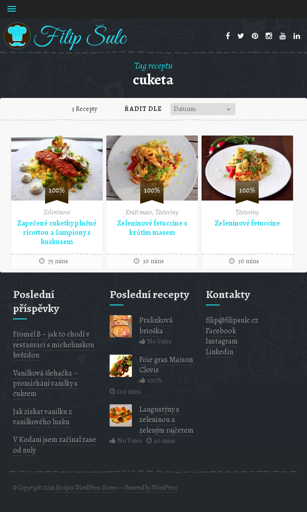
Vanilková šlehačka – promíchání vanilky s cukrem (45, 383)
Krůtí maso (138, 212)
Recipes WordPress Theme (86, 487)
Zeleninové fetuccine (247, 223)
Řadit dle (143, 108)
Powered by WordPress (150, 487)
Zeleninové (57, 212)
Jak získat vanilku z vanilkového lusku (42, 417)
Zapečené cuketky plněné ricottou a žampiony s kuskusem (57, 232)
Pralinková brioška (156, 325)
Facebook (221, 331)
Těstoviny (166, 212)
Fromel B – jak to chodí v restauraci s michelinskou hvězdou (53, 344)
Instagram (222, 341)
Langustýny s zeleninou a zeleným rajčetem (166, 419)
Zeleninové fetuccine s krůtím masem (152, 228)
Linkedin (219, 352)
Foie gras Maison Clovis (166, 365)
